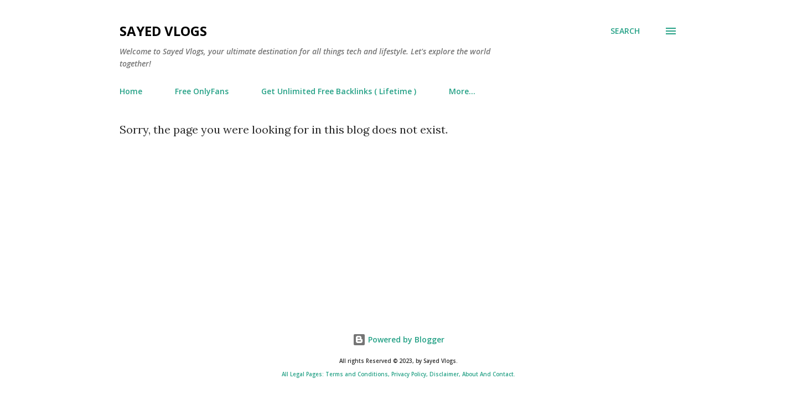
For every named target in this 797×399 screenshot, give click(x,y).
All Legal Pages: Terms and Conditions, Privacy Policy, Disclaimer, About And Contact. (398, 374)
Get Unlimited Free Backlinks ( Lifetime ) (338, 91)
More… (462, 91)
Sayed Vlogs (163, 31)
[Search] (625, 31)
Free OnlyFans (202, 91)
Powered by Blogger (398, 339)
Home (131, 91)
